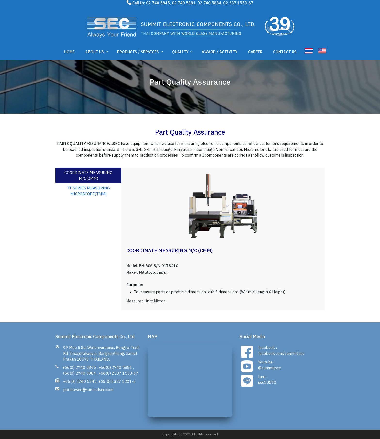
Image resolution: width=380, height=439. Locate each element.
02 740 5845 (158, 2)
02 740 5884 (209, 2)
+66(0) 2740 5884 (79, 373)
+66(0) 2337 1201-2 (117, 381)
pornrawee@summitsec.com (88, 389)
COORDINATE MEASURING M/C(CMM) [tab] (88, 175)
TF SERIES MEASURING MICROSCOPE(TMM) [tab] (88, 191)
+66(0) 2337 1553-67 (118, 373)
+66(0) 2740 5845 (79, 367)
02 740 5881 (184, 2)
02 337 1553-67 (238, 2)
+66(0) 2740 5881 (115, 367)
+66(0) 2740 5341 (80, 381)
